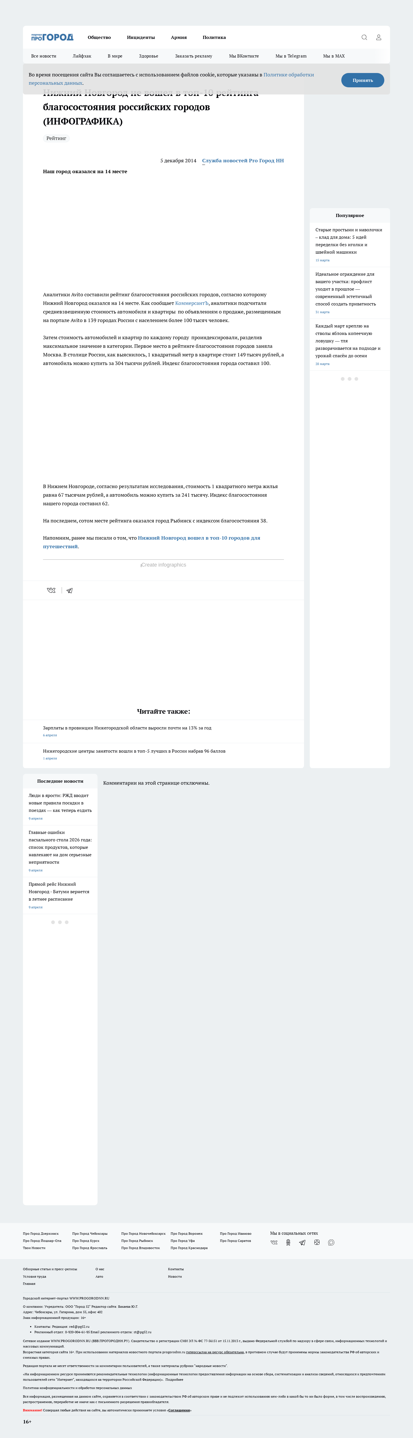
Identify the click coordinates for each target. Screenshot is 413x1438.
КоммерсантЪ (192, 303)
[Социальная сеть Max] (331, 1242)
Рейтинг (56, 138)
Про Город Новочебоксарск (143, 1233)
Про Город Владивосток (140, 1248)
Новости (175, 1276)
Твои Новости (34, 1248)
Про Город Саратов (235, 1240)
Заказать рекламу (194, 56)
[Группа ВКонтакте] (274, 1242)
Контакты (176, 1269)
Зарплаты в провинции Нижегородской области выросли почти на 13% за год (163, 732)
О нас (100, 1269)
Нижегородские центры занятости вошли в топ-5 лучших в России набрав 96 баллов (163, 755)
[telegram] (71, 590)
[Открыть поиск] (364, 37)
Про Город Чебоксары (90, 1233)
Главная (29, 1283)
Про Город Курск (85, 1240)
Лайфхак (82, 56)
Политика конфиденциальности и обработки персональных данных (77, 1388)
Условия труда (34, 1276)
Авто (99, 1276)
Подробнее (174, 1379)
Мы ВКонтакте (244, 56)
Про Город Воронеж (187, 1233)
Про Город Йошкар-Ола (42, 1240)
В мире (115, 56)
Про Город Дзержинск (41, 1233)
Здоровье (148, 56)
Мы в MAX (334, 56)
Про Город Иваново (236, 1233)
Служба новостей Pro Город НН (243, 160)
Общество (99, 37)
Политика (214, 37)
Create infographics (163, 565)
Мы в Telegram (291, 56)
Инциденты (141, 37)
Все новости (43, 56)
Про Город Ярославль (89, 1248)
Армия (179, 37)
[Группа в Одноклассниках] (288, 1242)
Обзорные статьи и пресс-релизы (50, 1269)
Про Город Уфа (183, 1240)
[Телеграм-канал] (302, 1242)
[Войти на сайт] (378, 37)
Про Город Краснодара (189, 1248)
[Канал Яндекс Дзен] (317, 1242)
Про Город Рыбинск (137, 1240)
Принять (363, 80)
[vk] (52, 590)
